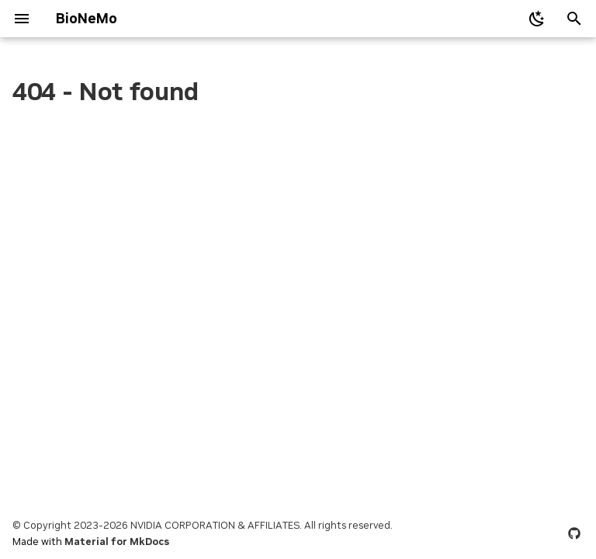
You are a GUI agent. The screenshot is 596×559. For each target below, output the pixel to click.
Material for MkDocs (116, 541)
